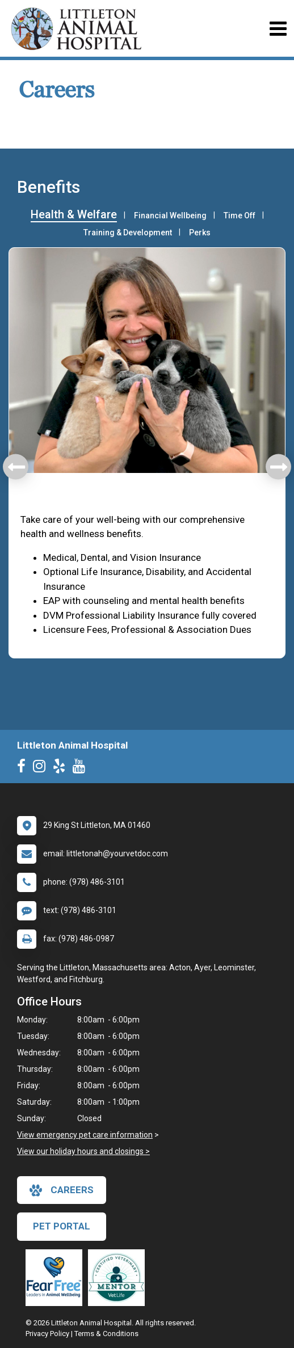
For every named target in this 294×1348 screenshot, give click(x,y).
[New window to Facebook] (24, 768)
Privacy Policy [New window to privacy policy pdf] (47, 1333)
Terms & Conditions (106, 1333)
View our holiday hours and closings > (83, 1151)
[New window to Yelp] (62, 768)
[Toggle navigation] (278, 29)
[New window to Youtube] (82, 768)
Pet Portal (61, 1226)
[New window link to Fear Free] (57, 1277)
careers (62, 1190)
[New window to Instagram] (42, 768)
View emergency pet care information (85, 1134)
